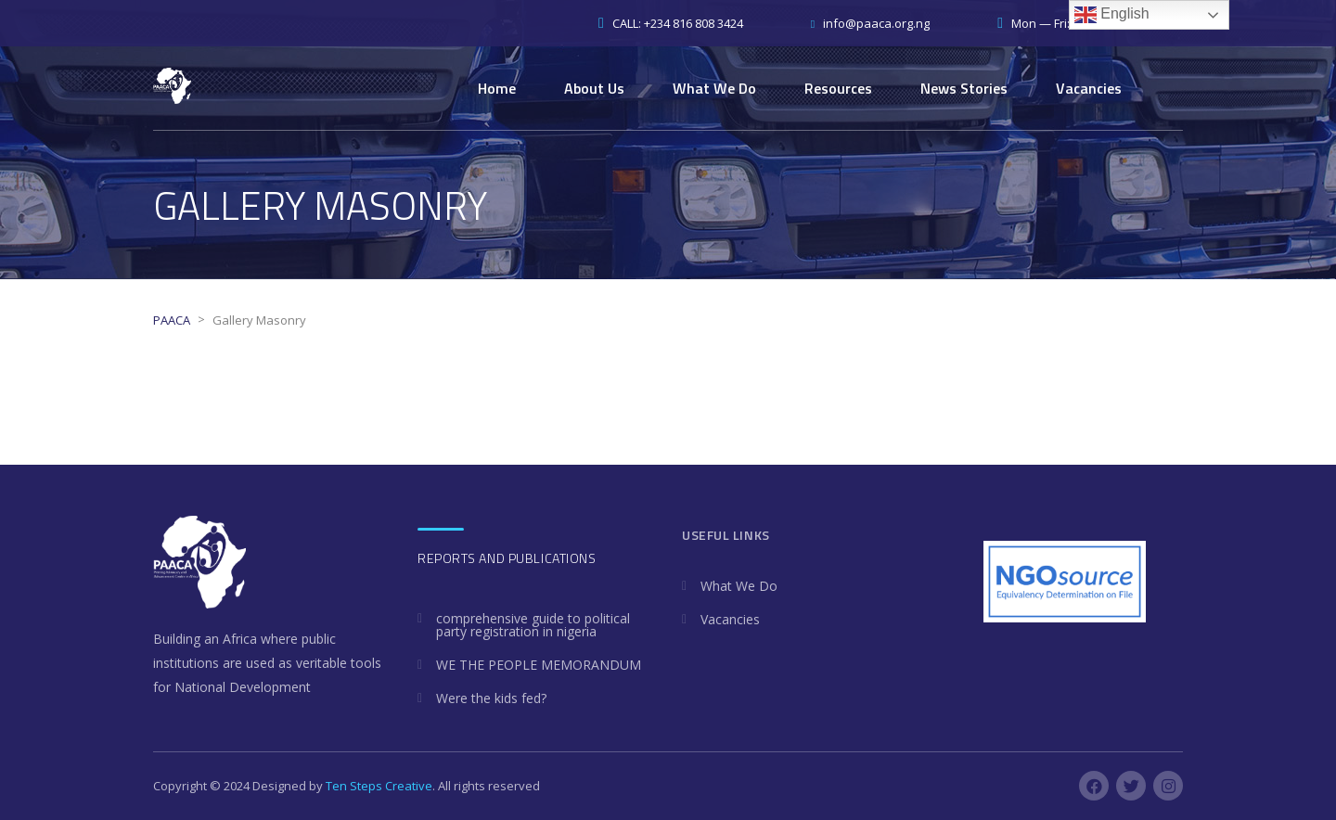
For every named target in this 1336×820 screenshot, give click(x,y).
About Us (594, 88)
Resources (838, 88)
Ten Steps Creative (379, 785)
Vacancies (1089, 88)
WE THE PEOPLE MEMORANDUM (538, 664)
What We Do (714, 88)
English (1112, 15)
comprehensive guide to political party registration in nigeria (533, 624)
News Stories (964, 88)
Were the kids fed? (491, 698)
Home (497, 88)
